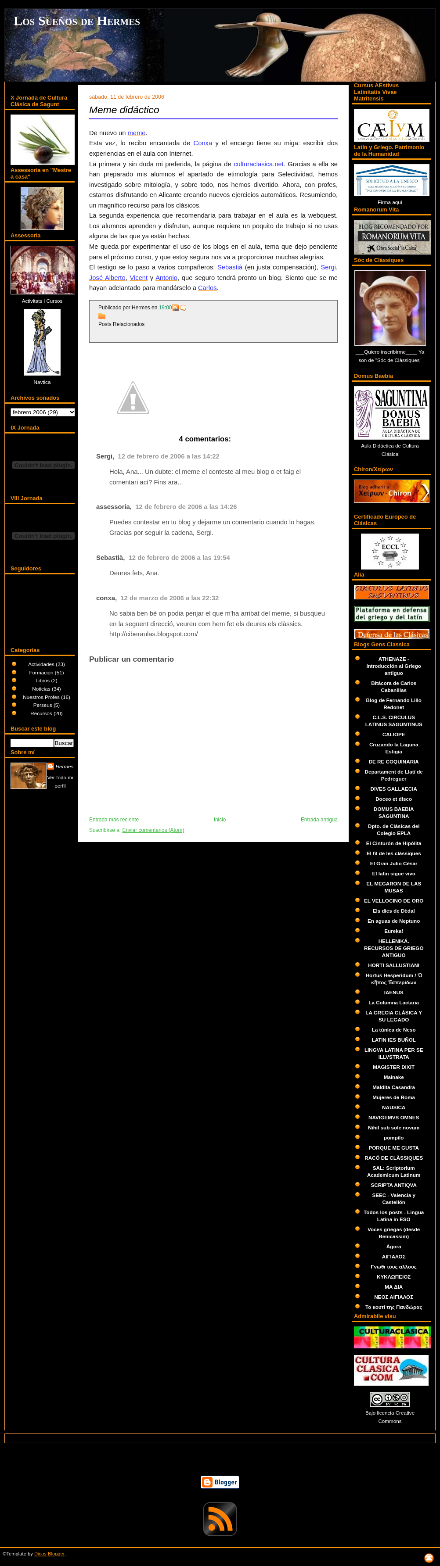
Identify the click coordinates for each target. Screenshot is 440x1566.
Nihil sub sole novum (393, 1127)
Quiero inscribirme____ (391, 352)
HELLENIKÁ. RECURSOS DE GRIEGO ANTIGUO (394, 948)
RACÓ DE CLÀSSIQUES (393, 1158)
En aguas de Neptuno (394, 921)
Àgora (393, 1246)
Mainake (394, 1077)
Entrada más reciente (114, 820)
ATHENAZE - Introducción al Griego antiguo (393, 666)
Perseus (43, 705)
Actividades (42, 664)
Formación (41, 672)
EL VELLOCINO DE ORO (393, 900)
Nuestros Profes (42, 697)
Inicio (220, 820)
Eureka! (393, 931)
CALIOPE (393, 734)
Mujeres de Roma (393, 1097)
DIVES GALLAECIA (394, 789)
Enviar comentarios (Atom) (153, 830)
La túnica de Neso (394, 1029)
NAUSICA (393, 1107)
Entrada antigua (319, 820)
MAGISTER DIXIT (394, 1067)
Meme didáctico (124, 109)
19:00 (165, 308)
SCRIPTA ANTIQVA (393, 1185)
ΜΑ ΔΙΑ (394, 1287)
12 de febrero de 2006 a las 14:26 (186, 506)
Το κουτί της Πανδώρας (393, 1307)
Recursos (42, 713)
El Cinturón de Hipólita (394, 843)
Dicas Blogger (49, 1553)
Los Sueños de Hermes (77, 20)
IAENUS (394, 992)
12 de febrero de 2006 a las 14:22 (169, 456)
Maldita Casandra (393, 1087)
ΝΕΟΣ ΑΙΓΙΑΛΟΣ (393, 1297)
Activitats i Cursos (42, 301)
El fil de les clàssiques (394, 853)
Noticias (42, 689)
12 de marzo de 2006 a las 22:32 (169, 598)
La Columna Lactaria (393, 1002)
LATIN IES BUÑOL (394, 1040)
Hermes (65, 766)
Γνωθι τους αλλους (394, 1266)
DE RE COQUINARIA (394, 761)
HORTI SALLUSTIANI (393, 965)
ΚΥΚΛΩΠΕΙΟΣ (394, 1276)
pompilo (394, 1137)
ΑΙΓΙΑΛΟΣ (394, 1256)
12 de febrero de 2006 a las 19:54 (179, 557)
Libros (43, 680)
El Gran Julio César (394, 863)
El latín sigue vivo (393, 873)
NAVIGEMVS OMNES (393, 1117)
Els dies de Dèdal (394, 911)
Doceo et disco (393, 799)
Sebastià (109, 557)
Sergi (104, 456)
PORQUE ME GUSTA (393, 1147)
